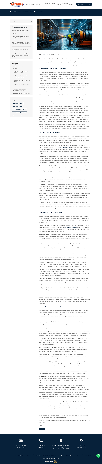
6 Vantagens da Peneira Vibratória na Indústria (21, 80)
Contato (72, 4)
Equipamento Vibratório (50, 4)
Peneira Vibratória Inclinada (64, 147)
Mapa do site (83, 455)
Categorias (31, 4)
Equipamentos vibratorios (70, 227)
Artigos (15, 63)
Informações (66, 3)
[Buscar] (90, 4)
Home (26, 4)
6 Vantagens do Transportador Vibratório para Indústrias (20, 89)
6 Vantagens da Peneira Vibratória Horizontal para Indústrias (20, 76)
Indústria (42, 428)
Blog (43, 4)
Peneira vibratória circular (18, 106)
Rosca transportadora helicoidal (19, 112)
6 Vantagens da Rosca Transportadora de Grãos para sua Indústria (21, 85)
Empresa (39, 4)
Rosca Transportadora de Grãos (19, 109)
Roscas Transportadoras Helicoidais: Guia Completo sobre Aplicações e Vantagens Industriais (21, 55)
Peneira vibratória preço (18, 103)
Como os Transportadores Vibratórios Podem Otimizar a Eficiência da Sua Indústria (20, 37)
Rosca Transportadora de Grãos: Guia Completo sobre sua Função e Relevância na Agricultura (21, 43)
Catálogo (59, 4)
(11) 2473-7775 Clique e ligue (40, 446)
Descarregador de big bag (75, 89)
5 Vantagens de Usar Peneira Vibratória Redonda (22, 67)
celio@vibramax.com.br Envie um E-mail (21, 446)
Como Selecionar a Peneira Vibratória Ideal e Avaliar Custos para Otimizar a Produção (20, 32)
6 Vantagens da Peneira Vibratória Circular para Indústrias (20, 71)
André (43, 54)
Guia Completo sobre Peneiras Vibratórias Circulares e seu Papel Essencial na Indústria (21, 49)
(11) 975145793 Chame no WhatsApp (81, 446)
